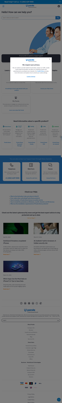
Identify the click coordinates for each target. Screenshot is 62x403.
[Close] (49, 59)
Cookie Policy (40, 71)
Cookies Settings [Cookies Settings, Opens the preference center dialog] (31, 76)
